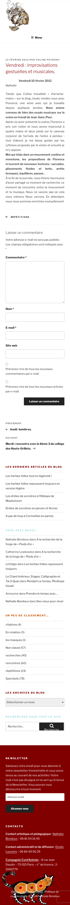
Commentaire (16, 257)
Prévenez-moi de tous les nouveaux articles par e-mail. (34, 389)
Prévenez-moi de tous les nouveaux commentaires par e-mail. (29, 371)
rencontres (13, 663)
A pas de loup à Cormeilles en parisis (30, 516)
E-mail (11, 327)
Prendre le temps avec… (42, 593)
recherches (13, 655)
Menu (36, 37)
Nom (10, 309)
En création (13, 632)
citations (11, 624)
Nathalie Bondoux (17, 601)
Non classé (13, 647)
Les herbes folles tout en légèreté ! (29, 476)
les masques (14, 640)
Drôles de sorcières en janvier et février (32, 508)
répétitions (20, 217)
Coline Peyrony (48, 59)
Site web (11, 345)
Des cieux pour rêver (50, 601)
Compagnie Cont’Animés (22, 860)
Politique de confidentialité (27, 891)
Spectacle (12, 678)
